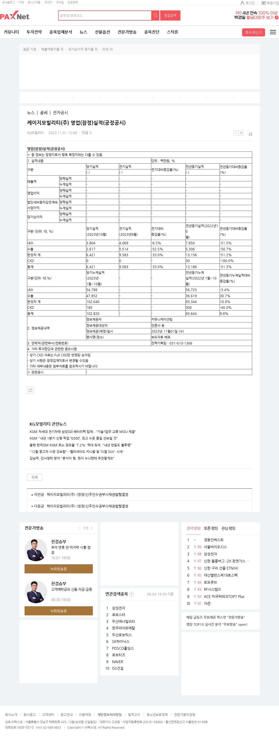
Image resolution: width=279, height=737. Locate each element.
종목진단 (151, 32)
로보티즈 (118, 655)
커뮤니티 (11, 32)
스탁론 (172, 32)
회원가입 (273, 3)
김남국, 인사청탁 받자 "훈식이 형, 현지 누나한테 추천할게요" (72, 458)
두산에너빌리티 (123, 621)
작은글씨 (236, 133)
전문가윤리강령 (184, 715)
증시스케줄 (34, 2)
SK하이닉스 (121, 641)
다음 (92, 528)
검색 (155, 15)
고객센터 (48, 715)
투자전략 (34, 32)
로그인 (250, 3)
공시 (44, 113)
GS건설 (117, 668)
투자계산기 (253, 32)
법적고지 (134, 715)
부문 (26, 49)
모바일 (60, 2)
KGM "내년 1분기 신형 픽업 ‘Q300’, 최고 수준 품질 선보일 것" (74, 438)
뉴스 (83, 32)
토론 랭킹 (211, 528)
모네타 (48, 2)
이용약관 (85, 715)
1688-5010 (25, 727)
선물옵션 (102, 32)
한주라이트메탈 (123, 628)
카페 (21, 2)
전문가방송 (127, 32)
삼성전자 (118, 608)
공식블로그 (8, 2)
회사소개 (11, 715)
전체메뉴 (272, 32)
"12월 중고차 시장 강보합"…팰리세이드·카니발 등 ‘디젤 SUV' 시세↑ (77, 451)
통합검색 (170, 15)
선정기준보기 (131, 594)
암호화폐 (73, 2)
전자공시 (60, 113)
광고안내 (66, 715)
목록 (34, 477)
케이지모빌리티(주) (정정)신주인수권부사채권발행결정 (87, 494)
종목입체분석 (60, 32)
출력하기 (249, 133)
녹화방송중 (58, 569)
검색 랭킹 (193, 528)
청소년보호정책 (157, 715)
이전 (79, 528)
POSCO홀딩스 (123, 648)
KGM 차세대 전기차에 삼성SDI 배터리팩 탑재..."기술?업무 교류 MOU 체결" (83, 431)
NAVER (117, 662)
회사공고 (30, 715)
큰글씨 (241, 133)
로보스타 (118, 615)
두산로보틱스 (122, 635)
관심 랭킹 (228, 528)
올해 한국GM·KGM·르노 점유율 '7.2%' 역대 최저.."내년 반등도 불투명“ (81, 445)
